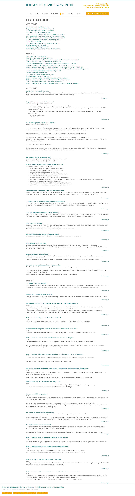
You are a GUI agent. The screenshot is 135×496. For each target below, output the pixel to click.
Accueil (30, 14)
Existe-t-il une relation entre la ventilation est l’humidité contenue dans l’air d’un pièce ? (50, 65)
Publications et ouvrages (99, 14)
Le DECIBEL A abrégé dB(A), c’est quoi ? (37, 47)
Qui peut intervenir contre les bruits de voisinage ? (40, 29)
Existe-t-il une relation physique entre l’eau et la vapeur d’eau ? (43, 62)
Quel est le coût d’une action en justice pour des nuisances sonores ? (45, 38)
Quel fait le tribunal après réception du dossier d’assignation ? (43, 39)
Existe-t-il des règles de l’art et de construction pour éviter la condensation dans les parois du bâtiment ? (55, 67)
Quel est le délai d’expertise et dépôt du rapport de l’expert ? (42, 43)
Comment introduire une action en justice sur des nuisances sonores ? (45, 36)
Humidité (45, 14)
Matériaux (54, 14)
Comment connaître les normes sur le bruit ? (38, 32)
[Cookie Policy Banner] (67, 490)
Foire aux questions (37, 20)
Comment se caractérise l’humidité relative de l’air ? (40, 74)
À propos (70, 14)
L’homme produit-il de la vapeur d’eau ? (37, 72)
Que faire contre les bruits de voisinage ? (37, 27)
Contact (79, 14)
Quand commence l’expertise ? (34, 41)
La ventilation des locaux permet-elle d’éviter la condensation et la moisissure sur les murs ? (51, 63)
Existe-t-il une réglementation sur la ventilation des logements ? (43, 81)
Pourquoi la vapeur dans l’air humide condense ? (39, 58)
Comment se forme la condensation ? (36, 56)
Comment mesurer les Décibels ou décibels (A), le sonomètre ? (43, 49)
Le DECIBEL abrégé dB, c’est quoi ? (36, 45)
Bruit (37, 14)
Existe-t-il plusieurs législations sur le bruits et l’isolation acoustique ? (45, 34)
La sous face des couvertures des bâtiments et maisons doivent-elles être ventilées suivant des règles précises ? (57, 69)
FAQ (62, 14)
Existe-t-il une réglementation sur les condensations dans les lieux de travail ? (47, 80)
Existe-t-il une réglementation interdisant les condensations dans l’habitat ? (47, 78)
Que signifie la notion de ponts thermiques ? (38, 76)
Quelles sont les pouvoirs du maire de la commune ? (40, 30)
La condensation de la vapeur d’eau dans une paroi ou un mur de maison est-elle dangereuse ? (52, 60)
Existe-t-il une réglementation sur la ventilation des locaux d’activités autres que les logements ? (52, 83)
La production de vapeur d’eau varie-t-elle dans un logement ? (43, 71)
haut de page (105, 98)
